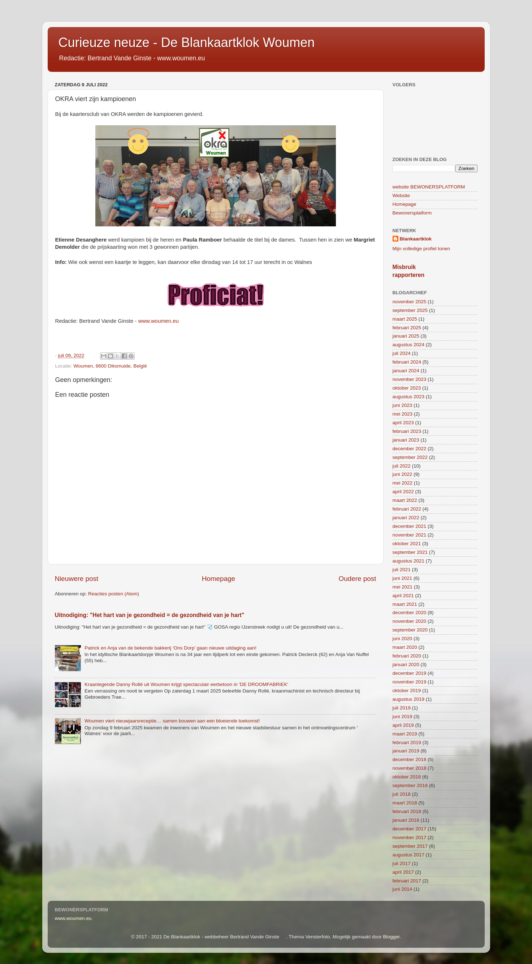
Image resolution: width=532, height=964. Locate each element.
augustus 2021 (409, 561)
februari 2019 (407, 742)
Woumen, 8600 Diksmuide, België (110, 366)
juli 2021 (402, 569)
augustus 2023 (409, 396)
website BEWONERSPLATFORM (429, 187)
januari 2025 (406, 336)
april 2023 (403, 422)
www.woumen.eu (158, 321)
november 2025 (410, 301)
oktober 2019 (407, 690)
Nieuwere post (77, 578)
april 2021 (403, 595)
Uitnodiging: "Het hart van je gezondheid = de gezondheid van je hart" (150, 615)
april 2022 (403, 491)
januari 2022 (406, 517)
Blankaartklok (416, 239)
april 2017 (403, 872)
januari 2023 (406, 440)
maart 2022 (405, 500)
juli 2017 (402, 863)
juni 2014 (402, 889)
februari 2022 (407, 509)
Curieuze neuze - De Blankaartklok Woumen (187, 42)
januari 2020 (406, 664)
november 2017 (410, 837)
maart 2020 (405, 647)
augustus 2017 (409, 854)
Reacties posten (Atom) (113, 593)
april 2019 (403, 725)
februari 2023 (407, 431)
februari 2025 (407, 327)
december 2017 (410, 828)
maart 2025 (405, 319)
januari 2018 (406, 820)
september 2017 (410, 846)
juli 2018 (402, 794)
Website (401, 195)
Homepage (218, 578)
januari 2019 (406, 751)
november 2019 (410, 682)
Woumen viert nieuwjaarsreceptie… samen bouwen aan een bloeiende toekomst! (172, 721)
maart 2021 (405, 604)
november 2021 (410, 535)
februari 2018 (407, 811)
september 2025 (410, 310)
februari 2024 (407, 362)
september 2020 (410, 630)
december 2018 (410, 759)
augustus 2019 (409, 699)
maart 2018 (405, 802)
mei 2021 (403, 587)
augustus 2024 (409, 344)
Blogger (391, 936)
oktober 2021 (407, 543)
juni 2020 (402, 638)
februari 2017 (407, 880)
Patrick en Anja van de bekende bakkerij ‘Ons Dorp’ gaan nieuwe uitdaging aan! (170, 648)
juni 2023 (402, 405)
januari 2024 (406, 370)
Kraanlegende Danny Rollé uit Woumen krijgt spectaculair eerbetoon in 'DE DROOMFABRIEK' (186, 684)
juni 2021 (402, 578)
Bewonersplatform (412, 213)
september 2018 (410, 785)
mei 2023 (403, 414)
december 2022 (410, 448)
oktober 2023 (407, 388)
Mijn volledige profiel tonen (421, 248)
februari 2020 (407, 656)
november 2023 (410, 379)
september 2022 (410, 457)
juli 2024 (402, 353)
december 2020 (410, 612)
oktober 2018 (407, 777)
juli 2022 (402, 466)
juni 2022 (402, 474)
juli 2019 (402, 708)
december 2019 (410, 673)
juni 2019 (402, 716)
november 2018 (410, 768)
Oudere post (357, 578)
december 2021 (410, 526)
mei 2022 (403, 483)
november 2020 (410, 621)
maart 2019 (405, 734)
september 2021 (410, 552)
